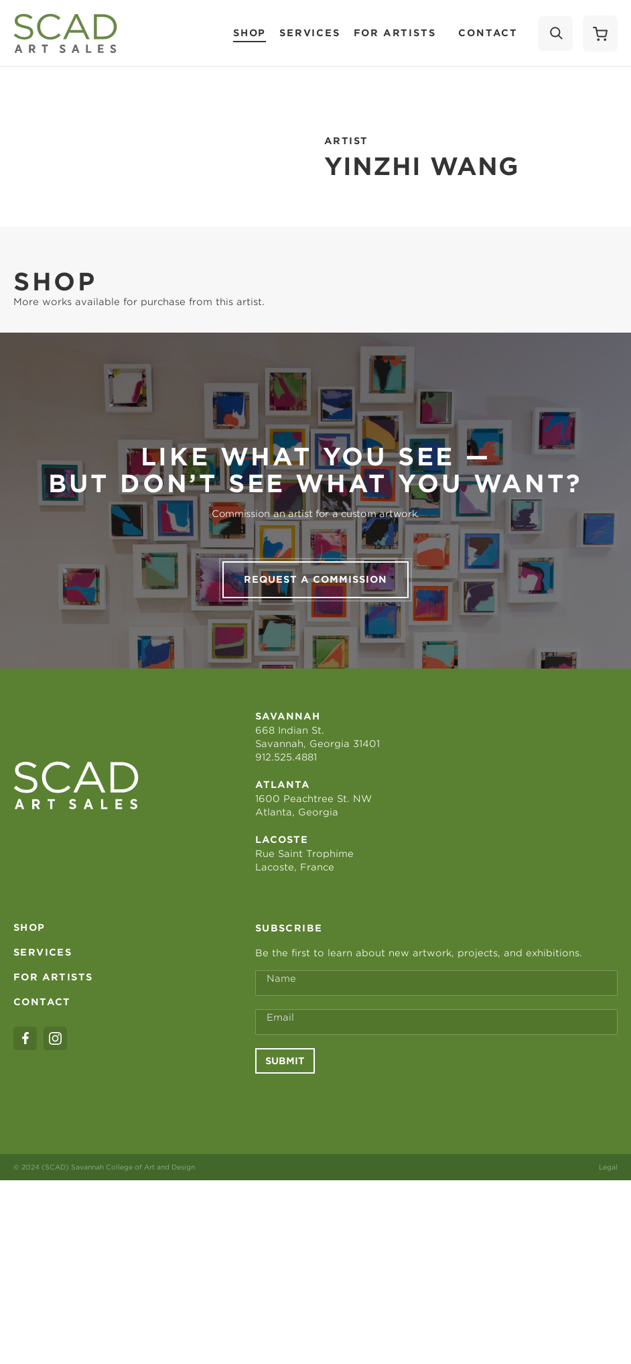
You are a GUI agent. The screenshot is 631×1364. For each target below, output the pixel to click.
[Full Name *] (436, 983)
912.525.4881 (286, 757)
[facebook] (25, 1038)
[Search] (555, 33)
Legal (608, 1167)
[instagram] (55, 1038)
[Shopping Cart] (600, 33)
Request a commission (315, 579)
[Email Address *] (436, 1022)
